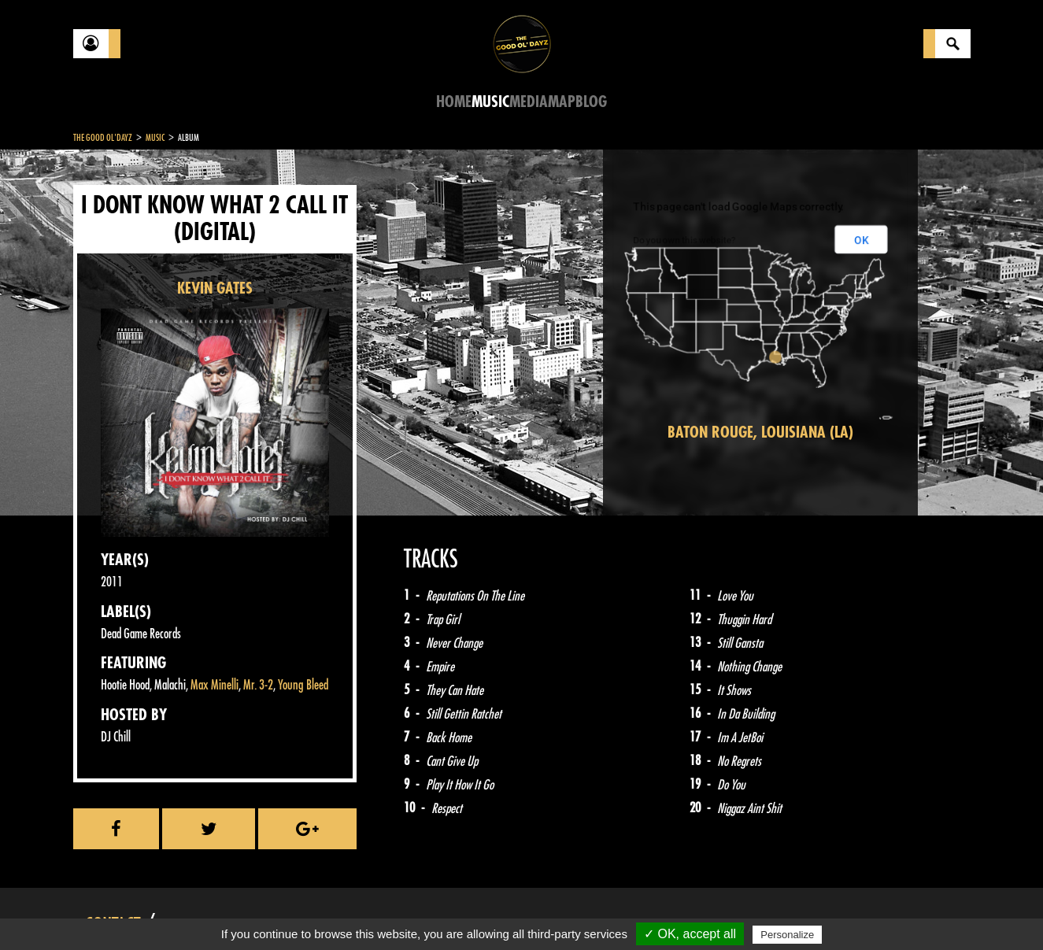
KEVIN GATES (215, 288)
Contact (112, 909)
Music (490, 102)
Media (528, 102)
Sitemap (333, 911)
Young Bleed (303, 685)
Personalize (787, 935)
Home (454, 102)
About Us (270, 911)
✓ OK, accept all (690, 934)
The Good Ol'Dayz (102, 137)
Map (561, 102)
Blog (591, 102)
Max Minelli (214, 685)
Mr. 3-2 (258, 685)
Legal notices (196, 911)
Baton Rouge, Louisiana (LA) (760, 432)
